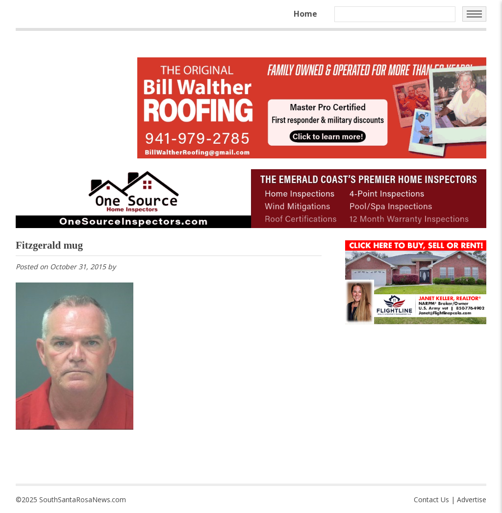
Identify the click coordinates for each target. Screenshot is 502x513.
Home (305, 13)
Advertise (471, 499)
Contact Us (431, 499)
